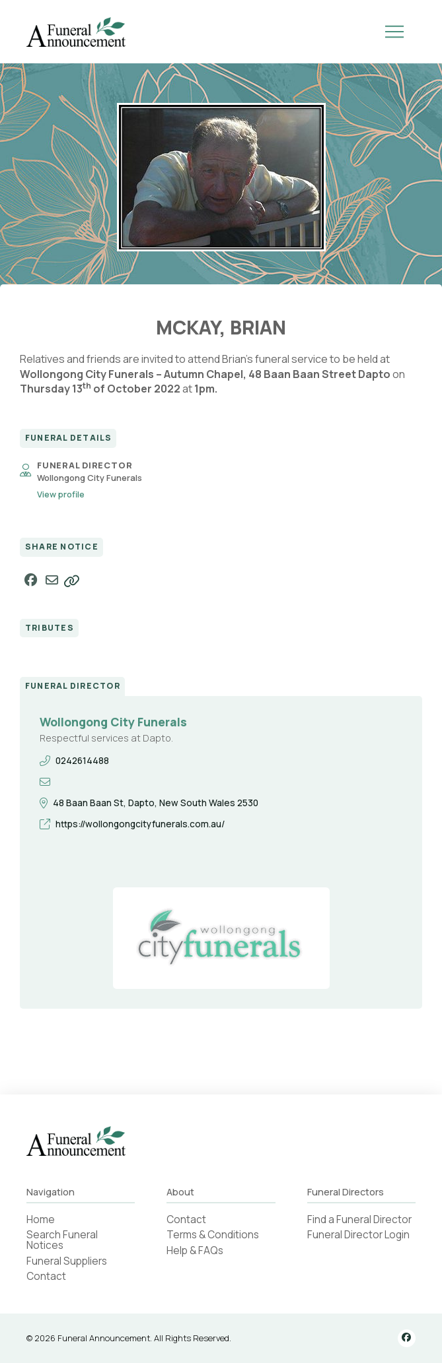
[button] (394, 31)
